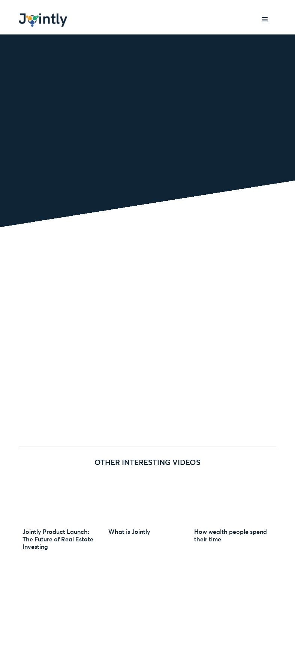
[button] (265, 19)
